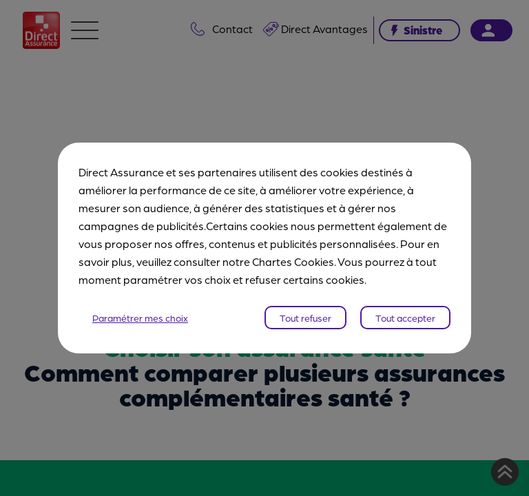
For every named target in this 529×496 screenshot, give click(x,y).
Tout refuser (305, 317)
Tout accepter (405, 317)
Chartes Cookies (293, 261)
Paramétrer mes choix (140, 317)
